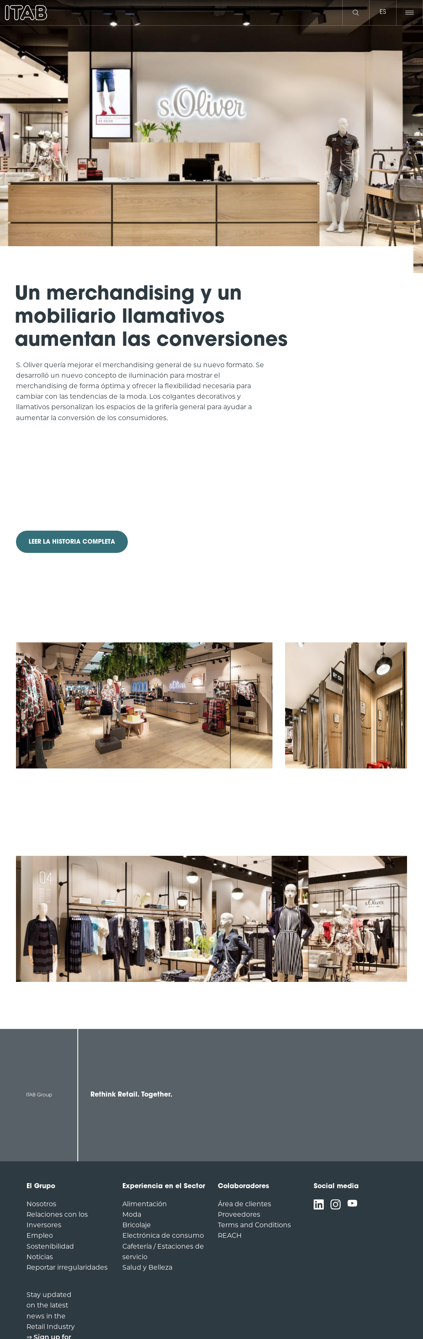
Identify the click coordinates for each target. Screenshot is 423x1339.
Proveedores (239, 1214)
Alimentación (144, 1204)
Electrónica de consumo (163, 1235)
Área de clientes (244, 1204)
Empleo (39, 1235)
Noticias (39, 1257)
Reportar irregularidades (67, 1267)
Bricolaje (136, 1225)
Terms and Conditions (254, 1225)
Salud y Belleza (147, 1267)
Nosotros (41, 1204)
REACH (230, 1235)
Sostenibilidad (50, 1246)
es (383, 12)
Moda (131, 1214)
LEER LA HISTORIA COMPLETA (72, 542)
